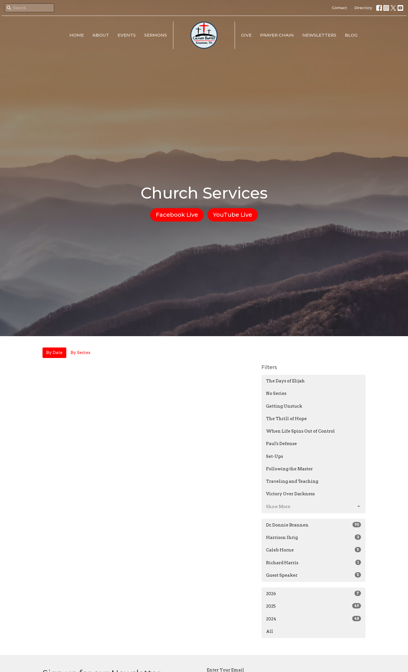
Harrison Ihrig (313, 537)
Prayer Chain (277, 35)
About (100, 35)
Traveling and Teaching (292, 481)
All (269, 631)
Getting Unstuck (284, 406)
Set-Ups (274, 456)
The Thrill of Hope (286, 418)
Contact (339, 7)
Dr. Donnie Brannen (313, 525)
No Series (276, 393)
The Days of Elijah (285, 381)
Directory (363, 7)
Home (76, 35)
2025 (313, 606)
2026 (313, 593)
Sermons (155, 35)
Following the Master (289, 468)
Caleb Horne (313, 550)
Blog (351, 35)
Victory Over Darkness (290, 493)
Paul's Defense (281, 443)
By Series (80, 352)
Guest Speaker (313, 575)
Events (127, 35)
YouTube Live (232, 214)
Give (246, 35)
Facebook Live (177, 214)
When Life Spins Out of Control (300, 431)
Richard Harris (313, 562)
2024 (313, 619)
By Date (54, 352)
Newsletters (319, 35)
